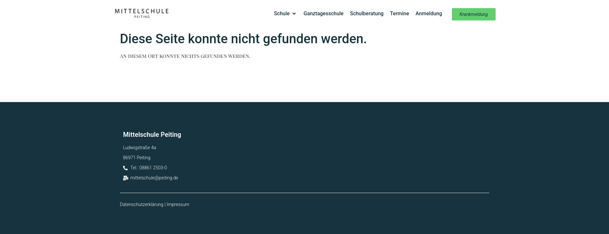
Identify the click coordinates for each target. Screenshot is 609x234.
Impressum (178, 204)
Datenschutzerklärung (141, 204)
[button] (285, 13)
